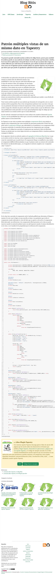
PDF (19, 464)
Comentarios (17, 55)
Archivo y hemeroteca (39, 14)
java (4, 53)
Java (4, 14)
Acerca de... (28, 17)
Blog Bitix (28, 2)
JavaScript (20, 14)
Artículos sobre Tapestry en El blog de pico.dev (15, 473)
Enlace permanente (8, 55)
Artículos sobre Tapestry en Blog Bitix (12, 471)
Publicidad (28, 556)
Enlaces (51, 14)
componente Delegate (15, 125)
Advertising (28, 554)
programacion (16, 53)
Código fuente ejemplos (31, 464)
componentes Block (36, 121)
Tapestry (28, 14)
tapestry (22, 53)
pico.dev (9, 572)
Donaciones (28, 558)
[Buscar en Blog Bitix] (28, 11)
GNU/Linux (11, 14)
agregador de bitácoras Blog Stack (38, 136)
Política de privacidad (28, 560)
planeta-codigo (9, 53)
